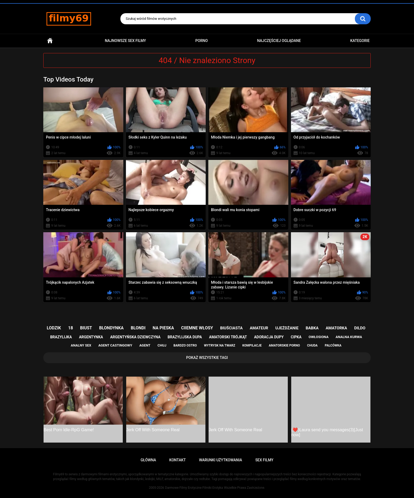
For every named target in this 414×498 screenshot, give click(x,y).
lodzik (54, 327)
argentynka (91, 337)
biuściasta (231, 328)
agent (144, 345)
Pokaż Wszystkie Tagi (207, 357)
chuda (312, 345)
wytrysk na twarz (219, 345)
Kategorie (360, 41)
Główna (50, 41)
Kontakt (177, 460)
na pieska (163, 327)
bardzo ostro (185, 345)
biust (86, 327)
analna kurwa (349, 337)
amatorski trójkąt (228, 337)
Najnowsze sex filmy (125, 41)
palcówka (333, 345)
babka (312, 328)
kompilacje (252, 345)
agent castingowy (115, 345)
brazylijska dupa (185, 337)
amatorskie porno (284, 345)
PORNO (201, 41)
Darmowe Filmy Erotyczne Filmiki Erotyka (194, 488)
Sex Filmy (264, 460)
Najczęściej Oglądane (279, 41)
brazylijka (61, 337)
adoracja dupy (269, 337)
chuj (162, 345)
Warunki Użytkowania (220, 460)
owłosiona (318, 337)
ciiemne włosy (197, 327)
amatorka (336, 328)
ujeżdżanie (287, 328)
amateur (259, 328)
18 (70, 327)
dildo (359, 328)
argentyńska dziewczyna (135, 337)
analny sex (81, 345)
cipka (296, 337)
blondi (138, 327)
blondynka (111, 327)
